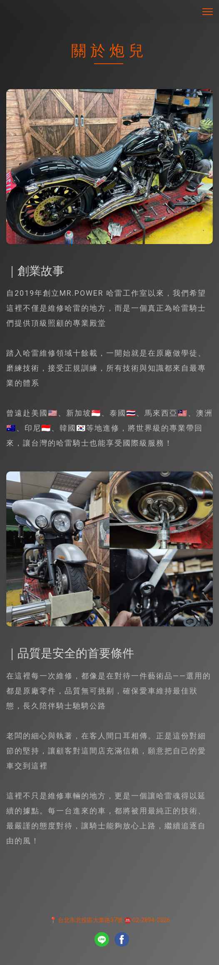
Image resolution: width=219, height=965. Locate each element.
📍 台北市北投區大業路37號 (86, 920)
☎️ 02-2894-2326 (147, 920)
